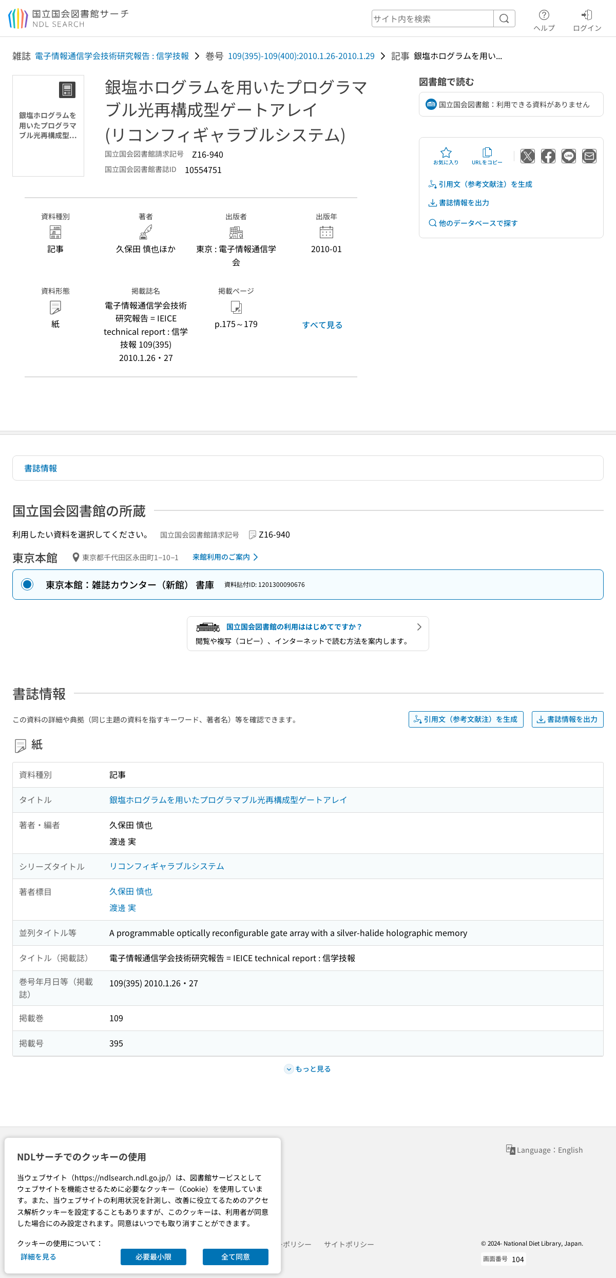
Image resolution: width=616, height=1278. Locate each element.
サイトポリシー (349, 1244)
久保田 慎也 (130, 891)
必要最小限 (153, 1256)
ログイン (587, 19)
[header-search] (443, 18)
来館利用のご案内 (227, 557)
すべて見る (322, 324)
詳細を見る (38, 1256)
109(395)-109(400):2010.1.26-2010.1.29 (301, 55)
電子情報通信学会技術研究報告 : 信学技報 (112, 55)
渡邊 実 (122, 907)
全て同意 (235, 1256)
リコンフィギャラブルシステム (166, 866)
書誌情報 (40, 468)
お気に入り (446, 156)
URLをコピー (487, 156)
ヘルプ (544, 19)
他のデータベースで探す (473, 223)
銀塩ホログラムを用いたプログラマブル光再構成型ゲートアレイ (228, 799)
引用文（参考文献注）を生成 (480, 184)
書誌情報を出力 (458, 202)
